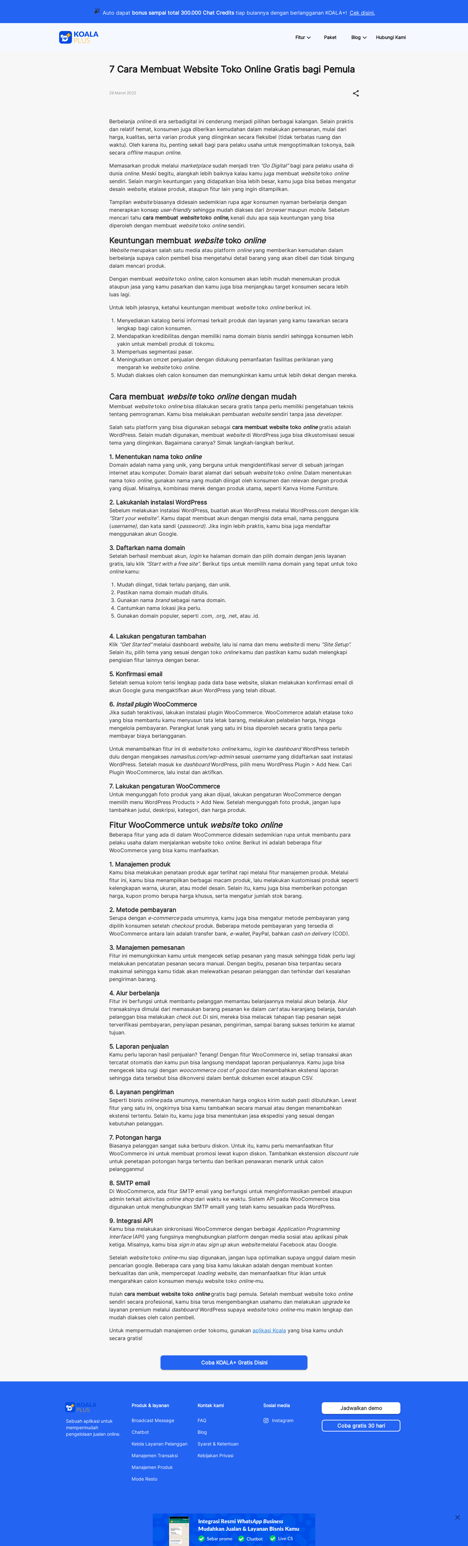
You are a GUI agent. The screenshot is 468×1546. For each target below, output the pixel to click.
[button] (302, 37)
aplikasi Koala (269, 1330)
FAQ (202, 1420)
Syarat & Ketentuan (218, 1443)
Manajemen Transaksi (155, 1455)
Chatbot (140, 1432)
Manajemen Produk (152, 1467)
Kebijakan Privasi (215, 1455)
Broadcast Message (153, 1420)
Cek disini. (362, 13)
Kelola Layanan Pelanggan (160, 1443)
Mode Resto (144, 1479)
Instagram (282, 1420)
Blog (202, 1432)
